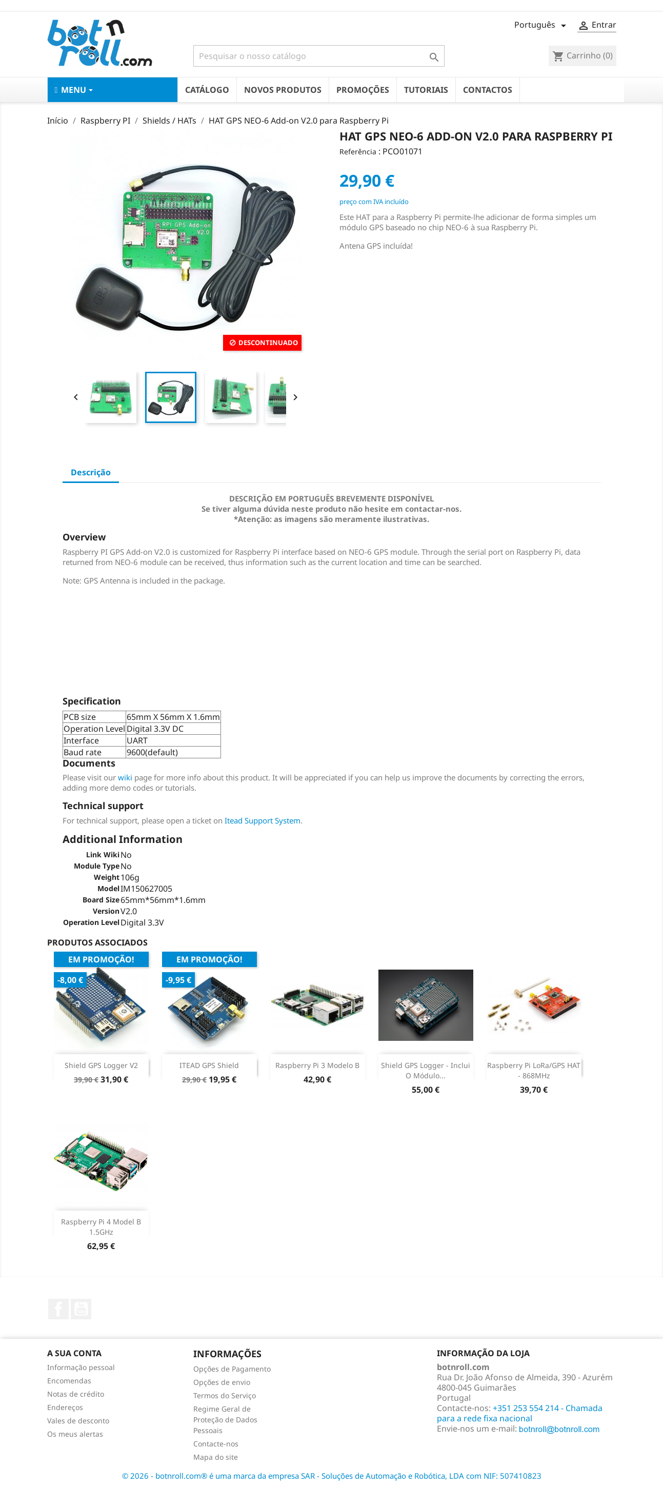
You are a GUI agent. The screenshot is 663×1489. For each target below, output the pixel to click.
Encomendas (69, 1380)
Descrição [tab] (91, 472)
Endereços (65, 1407)
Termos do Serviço (224, 1395)
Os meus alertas (75, 1434)
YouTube (81, 1309)
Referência (357, 151)
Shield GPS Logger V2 (101, 1065)
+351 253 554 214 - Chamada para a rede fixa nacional (519, 1413)
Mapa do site (215, 1457)
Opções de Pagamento (232, 1369)
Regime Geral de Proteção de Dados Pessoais (225, 1419)
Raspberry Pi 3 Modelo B (317, 1065)
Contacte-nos (215, 1443)
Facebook (58, 1309)
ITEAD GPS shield (209, 1065)
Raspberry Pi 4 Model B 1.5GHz (101, 1227)
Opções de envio (221, 1382)
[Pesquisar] (319, 56)
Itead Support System (262, 820)
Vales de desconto (78, 1420)
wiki (125, 777)
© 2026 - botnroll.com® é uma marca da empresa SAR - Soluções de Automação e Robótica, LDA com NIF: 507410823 (331, 1476)
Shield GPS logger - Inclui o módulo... (425, 1070)
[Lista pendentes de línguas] (542, 25)
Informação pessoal (81, 1367)
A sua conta (74, 1353)
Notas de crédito (75, 1394)
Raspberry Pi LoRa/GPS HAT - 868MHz (533, 1070)
